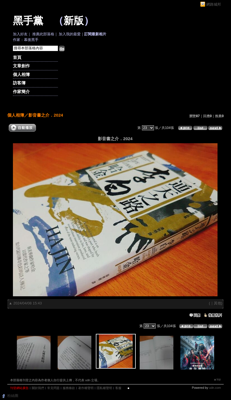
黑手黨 (28, 20)
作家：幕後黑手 (25, 40)
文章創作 (21, 65)
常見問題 (53, 388)
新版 (74, 20)
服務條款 (69, 388)
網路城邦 (213, 4)
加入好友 (20, 34)
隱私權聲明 (104, 388)
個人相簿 (21, 74)
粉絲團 (12, 396)
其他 (217, 303)
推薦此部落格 (43, 34)
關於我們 (38, 388)
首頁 (17, 57)
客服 (118, 388)
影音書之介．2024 (45, 115)
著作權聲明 (86, 388)
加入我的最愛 (70, 34)
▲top (217, 379)
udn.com (215, 387)
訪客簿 (19, 82)
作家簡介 (21, 91)
